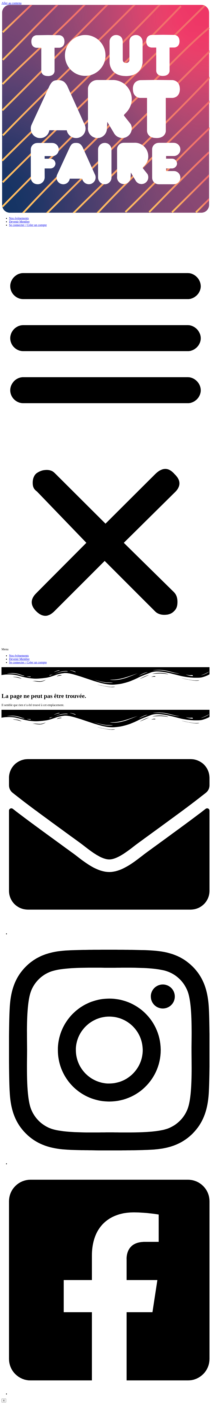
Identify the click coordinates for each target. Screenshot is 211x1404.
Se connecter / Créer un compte (28, 225)
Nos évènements (19, 218)
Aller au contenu (12, 3)
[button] (105, 440)
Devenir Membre (19, 221)
